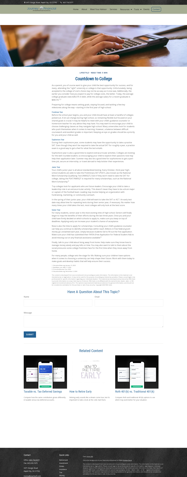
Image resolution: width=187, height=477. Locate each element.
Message (28, 312)
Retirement (63, 460)
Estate (61, 466)
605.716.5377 (66, 2)
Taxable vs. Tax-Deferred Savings (43, 391)
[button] (75, 9)
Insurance (63, 469)
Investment (63, 463)
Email (97, 296)
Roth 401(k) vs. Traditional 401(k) (134, 391)
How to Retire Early (80, 391)
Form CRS (90, 456)
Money (62, 475)
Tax (60, 472)
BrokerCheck (127, 460)
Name (26, 296)
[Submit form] (30, 334)
